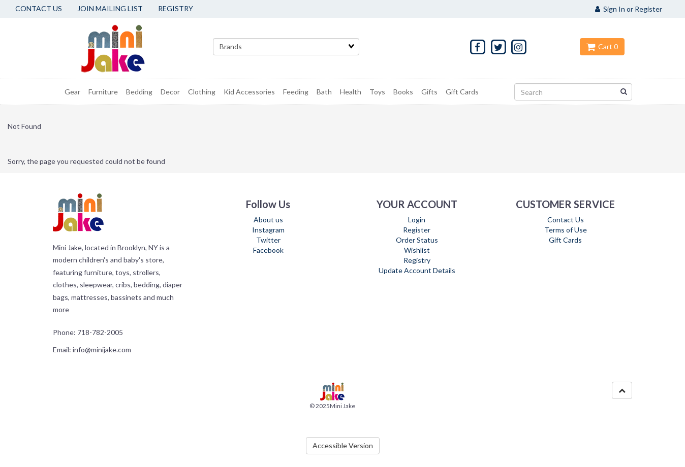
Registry (416, 260)
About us (268, 219)
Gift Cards (565, 240)
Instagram (268, 229)
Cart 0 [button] (602, 46)
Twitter (268, 240)
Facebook (268, 250)
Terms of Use (565, 229)
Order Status (417, 240)
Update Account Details (417, 270)
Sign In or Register (628, 9)
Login (416, 219)
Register (416, 229)
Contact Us (565, 219)
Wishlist (417, 250)
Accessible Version (343, 445)
